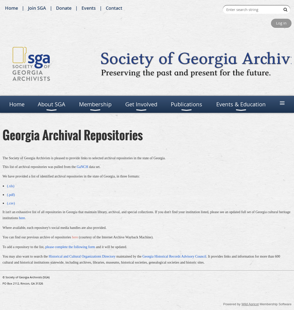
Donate (64, 8)
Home (11, 8)
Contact (114, 8)
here (75, 237)
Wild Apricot (250, 304)
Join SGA (37, 8)
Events (89, 8)
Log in (281, 22)
